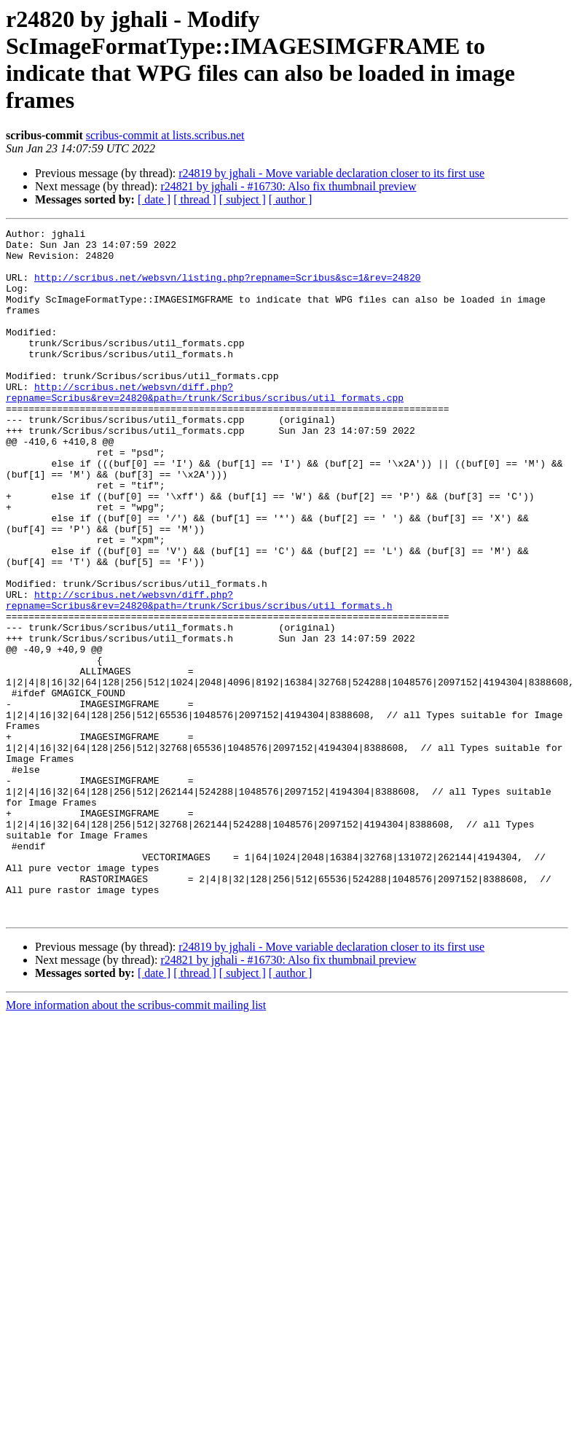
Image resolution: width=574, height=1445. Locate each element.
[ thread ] (194, 199)
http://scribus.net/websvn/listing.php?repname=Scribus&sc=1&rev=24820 (227, 288)
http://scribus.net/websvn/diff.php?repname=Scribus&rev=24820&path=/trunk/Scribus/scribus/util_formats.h (199, 675)
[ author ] (290, 199)
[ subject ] (242, 199)
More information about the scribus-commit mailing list (136, 1143)
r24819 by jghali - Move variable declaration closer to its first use (331, 173)
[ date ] (154, 199)
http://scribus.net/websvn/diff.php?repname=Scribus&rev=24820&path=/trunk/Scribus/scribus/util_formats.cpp (205, 426)
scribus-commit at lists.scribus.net (165, 135)
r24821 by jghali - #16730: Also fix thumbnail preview (288, 186)
